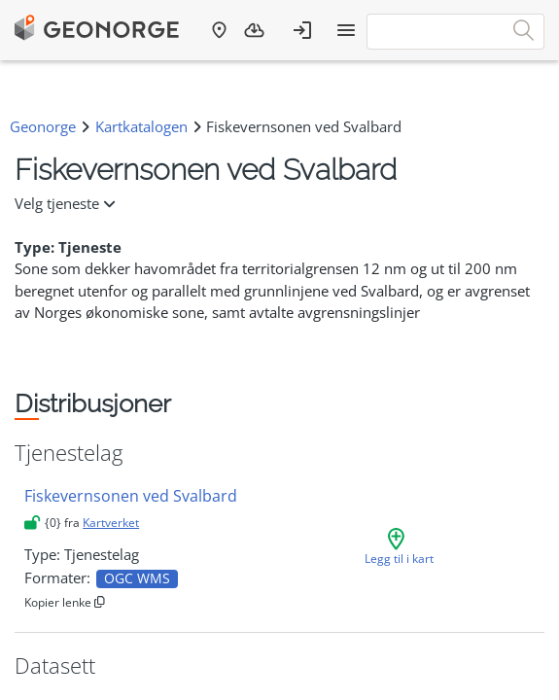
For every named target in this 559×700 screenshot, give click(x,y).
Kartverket (111, 522)
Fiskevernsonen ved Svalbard (130, 496)
